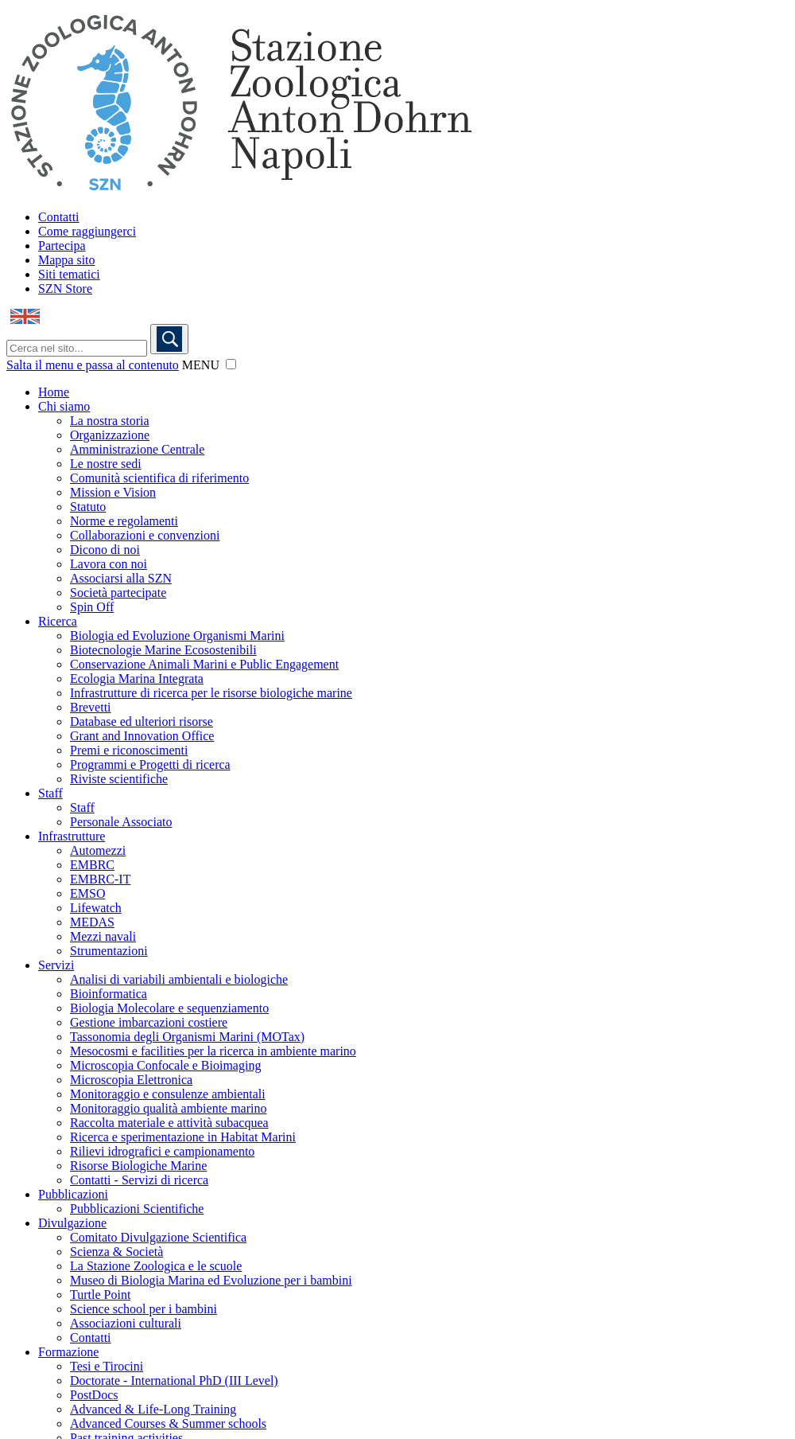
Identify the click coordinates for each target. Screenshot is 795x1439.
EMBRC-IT (100, 879)
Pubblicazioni (73, 1194)
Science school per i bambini (143, 1309)
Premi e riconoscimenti (129, 750)
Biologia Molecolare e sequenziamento (169, 1008)
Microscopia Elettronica (131, 1079)
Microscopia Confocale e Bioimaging (165, 1065)
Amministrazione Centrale (137, 449)
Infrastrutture (71, 836)
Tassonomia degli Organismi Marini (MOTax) (187, 1036)
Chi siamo (64, 406)
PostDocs (94, 1395)
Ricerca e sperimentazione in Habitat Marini (183, 1137)
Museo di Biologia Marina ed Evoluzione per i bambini (211, 1280)
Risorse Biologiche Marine (138, 1165)
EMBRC (92, 865)
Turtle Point (100, 1294)
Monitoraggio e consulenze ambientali (168, 1094)
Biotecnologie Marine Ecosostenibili (163, 650)
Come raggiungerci (87, 231)
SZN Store (65, 288)
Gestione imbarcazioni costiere (148, 1022)
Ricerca (57, 621)
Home (53, 392)
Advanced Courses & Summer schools (168, 1423)
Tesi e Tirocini (106, 1366)
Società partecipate (118, 592)
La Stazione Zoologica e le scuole (156, 1266)
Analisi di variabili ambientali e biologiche (179, 979)
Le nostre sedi (106, 463)
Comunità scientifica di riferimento (159, 478)
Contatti (59, 217)
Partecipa (62, 245)
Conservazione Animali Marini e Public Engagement (204, 664)
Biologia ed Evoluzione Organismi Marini (177, 635)
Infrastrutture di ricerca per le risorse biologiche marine (211, 693)
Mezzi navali (103, 936)
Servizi (56, 965)
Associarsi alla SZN (121, 578)
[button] (231, 364)
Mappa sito (66, 260)
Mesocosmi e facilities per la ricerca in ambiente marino (213, 1051)
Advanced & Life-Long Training (153, 1409)
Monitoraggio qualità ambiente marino (168, 1108)
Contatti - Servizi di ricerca (139, 1180)
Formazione (68, 1352)
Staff (50, 793)
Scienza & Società (116, 1251)
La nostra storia (109, 420)
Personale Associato (121, 822)
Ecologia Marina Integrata (137, 678)
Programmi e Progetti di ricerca (150, 764)
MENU (200, 365)
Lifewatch (96, 907)
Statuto (88, 506)
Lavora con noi (108, 564)
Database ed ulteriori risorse (141, 721)
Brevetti (90, 707)
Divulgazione (72, 1223)
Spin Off (92, 607)
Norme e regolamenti (124, 521)
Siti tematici (69, 274)
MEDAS (92, 922)
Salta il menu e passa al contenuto (92, 365)
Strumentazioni (109, 950)
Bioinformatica (108, 993)
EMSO (87, 893)
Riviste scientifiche (119, 779)
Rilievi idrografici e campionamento (162, 1151)
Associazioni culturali (125, 1323)
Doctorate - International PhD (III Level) (174, 1380)
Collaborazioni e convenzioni (144, 535)
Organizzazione (109, 435)
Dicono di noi (105, 549)
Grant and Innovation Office (142, 736)
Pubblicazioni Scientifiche (137, 1208)
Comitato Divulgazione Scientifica (158, 1237)
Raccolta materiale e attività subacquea (169, 1122)
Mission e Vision (113, 492)
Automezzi (98, 850)
